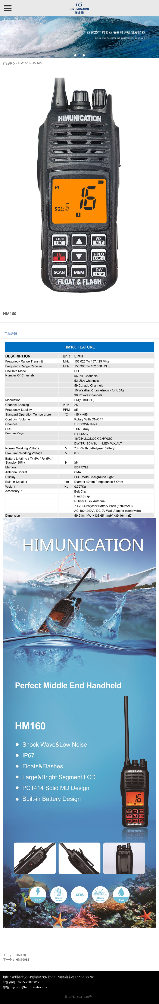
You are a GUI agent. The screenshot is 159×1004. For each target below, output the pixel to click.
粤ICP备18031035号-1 (80, 997)
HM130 (21, 955)
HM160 (23, 63)
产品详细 (10, 333)
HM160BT (22, 959)
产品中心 (9, 63)
